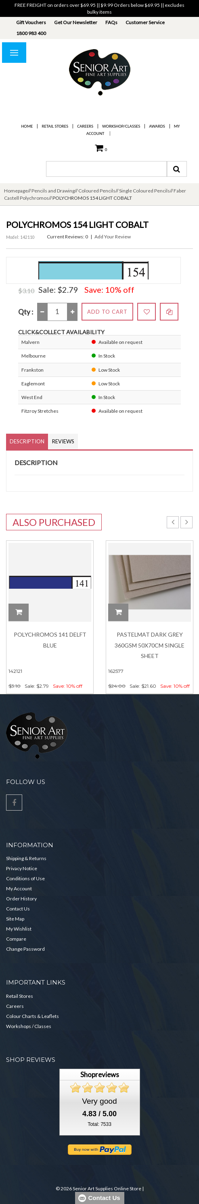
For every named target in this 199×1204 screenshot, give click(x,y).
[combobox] (106, 169)
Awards (157, 126)
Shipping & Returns (26, 858)
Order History (21, 899)
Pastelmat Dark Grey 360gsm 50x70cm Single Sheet (149, 645)
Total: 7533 (99, 1124)
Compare (16, 939)
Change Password (25, 949)
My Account (19, 888)
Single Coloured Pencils (144, 191)
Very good (99, 1101)
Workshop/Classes (121, 126)
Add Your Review (112, 237)
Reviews (63, 441)
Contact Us (18, 909)
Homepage (16, 191)
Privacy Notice (21, 868)
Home (27, 126)
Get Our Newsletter (75, 22)
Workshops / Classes (28, 1026)
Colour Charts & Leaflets (32, 1016)
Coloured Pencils (96, 191)
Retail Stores (55, 126)
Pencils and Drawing (53, 191)
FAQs (111, 22)
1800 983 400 (31, 33)
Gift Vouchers (31, 22)
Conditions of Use (25, 878)
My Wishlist (18, 929)
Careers (85, 126)
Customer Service (145, 22)
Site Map (15, 919)
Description (27, 441)
